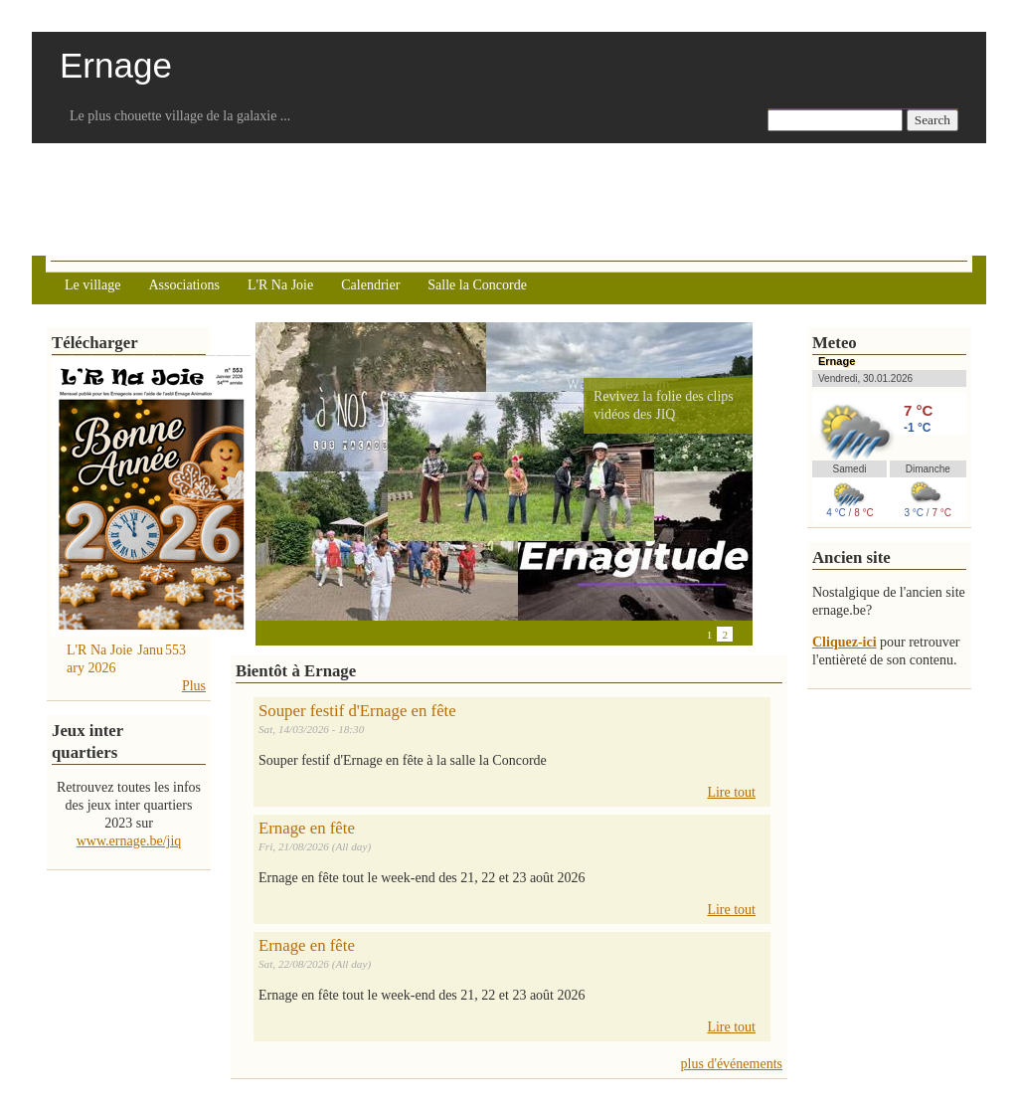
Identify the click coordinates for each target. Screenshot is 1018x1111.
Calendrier (370, 285)
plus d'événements (731, 1063)
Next (305, 634)
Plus (194, 685)
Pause (285, 634)
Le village (92, 285)
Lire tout (731, 792)
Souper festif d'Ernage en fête (357, 710)
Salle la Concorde (477, 285)
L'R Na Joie (280, 285)
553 (175, 650)
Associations (184, 285)
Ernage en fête (306, 828)
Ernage (836, 361)
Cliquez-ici (844, 642)
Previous (265, 634)
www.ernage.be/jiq (129, 840)
